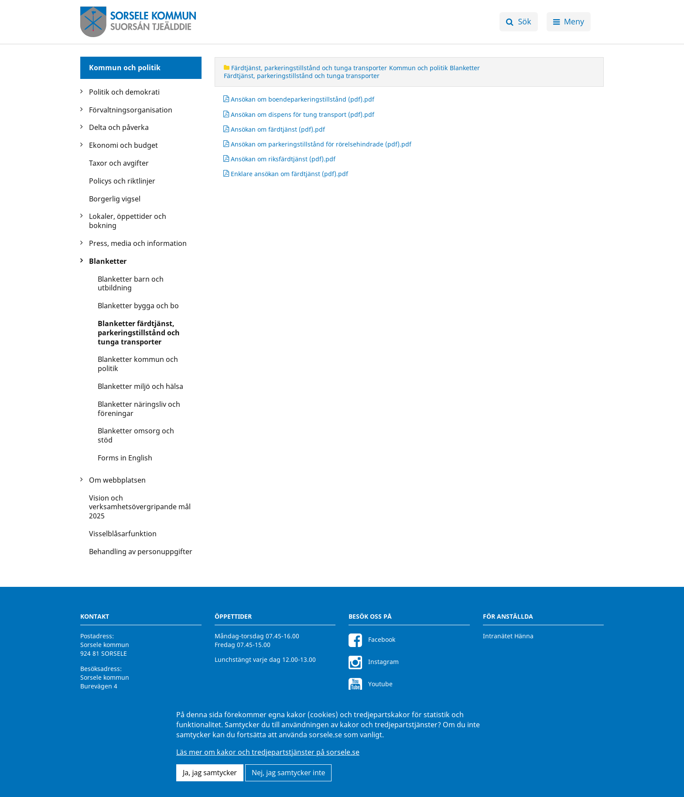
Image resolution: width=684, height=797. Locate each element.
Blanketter (465, 68)
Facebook (372, 639)
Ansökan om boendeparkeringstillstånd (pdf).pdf (298, 99)
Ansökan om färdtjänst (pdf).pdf (274, 129)
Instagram (374, 661)
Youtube (371, 684)
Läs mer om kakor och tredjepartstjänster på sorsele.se (267, 752)
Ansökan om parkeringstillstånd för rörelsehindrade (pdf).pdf (317, 144)
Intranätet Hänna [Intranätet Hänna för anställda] (508, 636)
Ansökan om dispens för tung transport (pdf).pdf (298, 115)
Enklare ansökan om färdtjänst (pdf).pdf (285, 174)
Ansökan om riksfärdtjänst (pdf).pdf (279, 159)
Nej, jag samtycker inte (288, 772)
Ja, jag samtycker (210, 772)
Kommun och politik (125, 67)
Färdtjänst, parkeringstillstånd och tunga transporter (305, 68)
